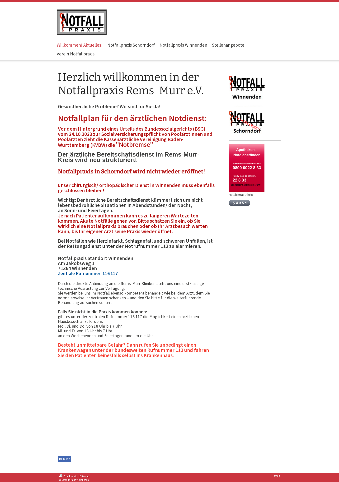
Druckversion (69, 476)
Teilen (64, 459)
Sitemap (84, 476)
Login (277, 475)
